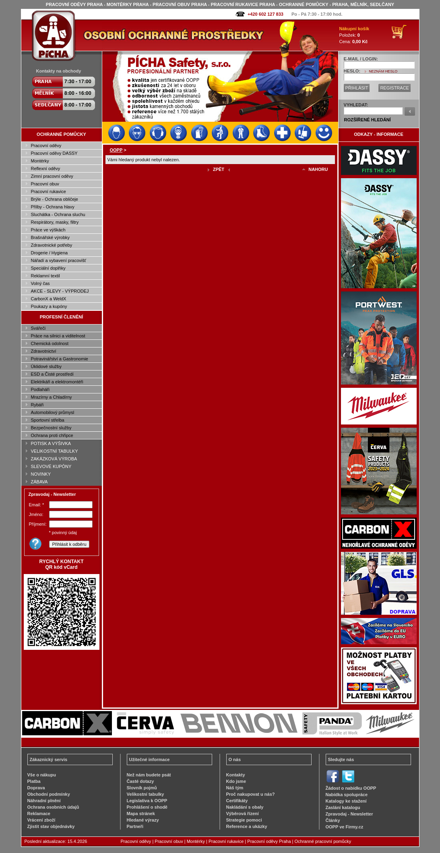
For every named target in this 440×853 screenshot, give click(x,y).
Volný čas (40, 283)
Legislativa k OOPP (147, 800)
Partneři (135, 826)
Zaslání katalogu (343, 807)
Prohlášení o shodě (147, 807)
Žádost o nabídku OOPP (351, 788)
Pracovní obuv (45, 183)
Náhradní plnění (44, 800)
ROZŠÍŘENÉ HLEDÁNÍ (367, 119)
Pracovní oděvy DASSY (54, 153)
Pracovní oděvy (46, 145)
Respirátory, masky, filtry (55, 222)
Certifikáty (237, 800)
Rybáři (37, 404)
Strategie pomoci (244, 820)
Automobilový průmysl (52, 412)
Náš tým (235, 787)
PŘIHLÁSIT (356, 87)
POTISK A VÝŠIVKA (51, 443)
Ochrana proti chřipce (52, 435)
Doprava (36, 787)
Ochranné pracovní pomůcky (323, 841)
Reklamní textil (45, 275)
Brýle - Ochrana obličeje (54, 199)
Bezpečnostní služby (51, 427)
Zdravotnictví (43, 351)
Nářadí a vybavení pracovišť (58, 260)
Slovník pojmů (142, 787)
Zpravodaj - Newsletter (349, 813)
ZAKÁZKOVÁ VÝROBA (54, 458)
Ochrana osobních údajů (53, 807)
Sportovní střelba (47, 420)
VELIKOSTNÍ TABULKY (54, 451)
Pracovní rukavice (48, 191)
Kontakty (235, 774)
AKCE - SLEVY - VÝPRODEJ (60, 291)
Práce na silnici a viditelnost (58, 335)
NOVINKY (41, 474)
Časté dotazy (140, 781)
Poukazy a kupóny (49, 306)
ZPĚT (218, 169)
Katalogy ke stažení (346, 801)
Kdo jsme (236, 781)
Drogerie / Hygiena (49, 252)
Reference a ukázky (246, 826)
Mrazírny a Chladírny (51, 397)
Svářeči (38, 328)
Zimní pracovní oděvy (52, 176)
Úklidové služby (46, 366)
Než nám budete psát (149, 774)
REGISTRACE (394, 87)
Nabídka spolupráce (347, 794)
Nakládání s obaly (245, 807)
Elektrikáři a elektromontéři (57, 381)
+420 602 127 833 (265, 14)
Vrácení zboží (41, 820)
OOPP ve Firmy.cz (345, 826)
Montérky (40, 160)
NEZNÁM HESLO (383, 71)
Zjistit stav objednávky (51, 826)
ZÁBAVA (39, 481)
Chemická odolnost (50, 343)
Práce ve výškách (48, 229)
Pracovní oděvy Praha (269, 841)
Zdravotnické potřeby (51, 245)
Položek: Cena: (354, 35)
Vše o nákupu (41, 774)
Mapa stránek (141, 813)
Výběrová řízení (242, 813)
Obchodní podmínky (48, 794)
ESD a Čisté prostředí (52, 374)
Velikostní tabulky (145, 794)
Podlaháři (40, 389)
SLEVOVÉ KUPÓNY (51, 466)
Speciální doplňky (48, 268)
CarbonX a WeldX (48, 298)
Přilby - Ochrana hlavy (52, 206)
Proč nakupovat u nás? (250, 794)
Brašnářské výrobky (50, 237)
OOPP (116, 150)
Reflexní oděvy (45, 168)
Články (333, 820)
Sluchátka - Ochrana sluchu (58, 214)
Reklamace (39, 813)
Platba (34, 781)
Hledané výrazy (143, 820)
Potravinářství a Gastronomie (59, 358)
